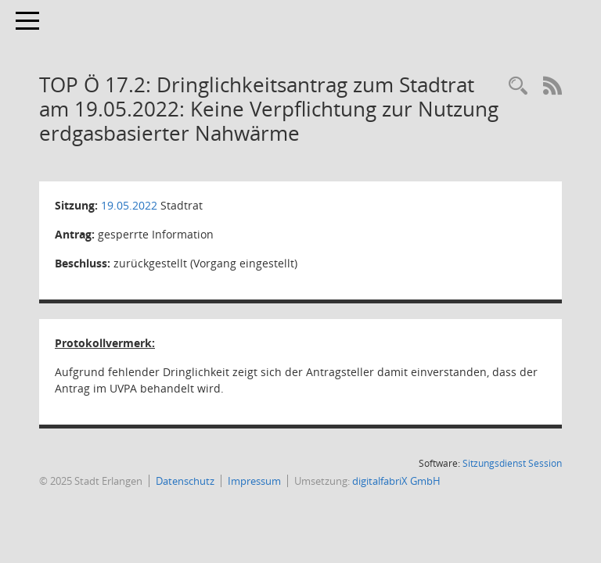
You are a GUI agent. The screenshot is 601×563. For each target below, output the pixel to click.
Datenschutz (185, 481)
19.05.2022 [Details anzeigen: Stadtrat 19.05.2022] (129, 205)
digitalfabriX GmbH (396, 481)
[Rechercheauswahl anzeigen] (518, 86)
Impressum (254, 481)
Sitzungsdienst (512, 463)
